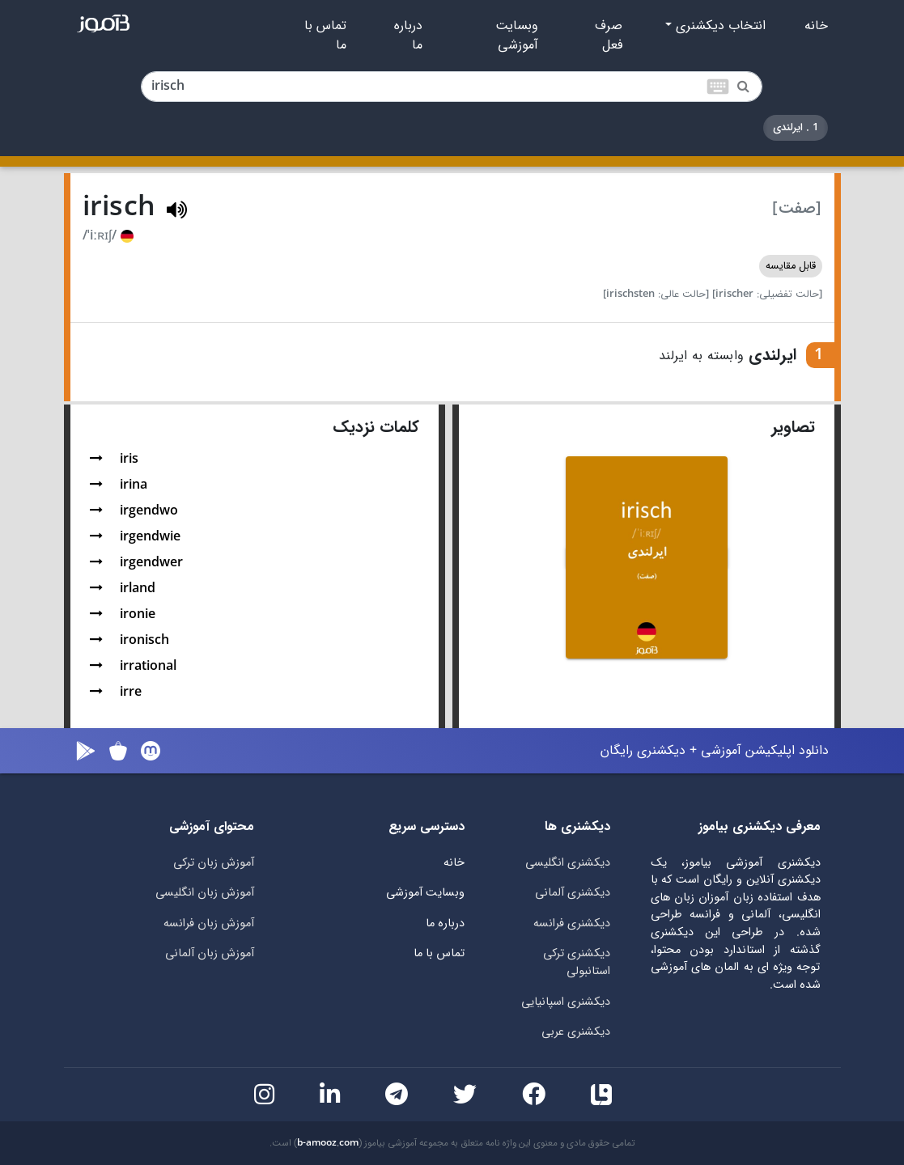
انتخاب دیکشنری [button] (719, 26)
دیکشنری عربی (575, 1032)
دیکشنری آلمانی (572, 892)
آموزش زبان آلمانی (209, 953)
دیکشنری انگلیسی (567, 863)
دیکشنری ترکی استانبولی (576, 962)
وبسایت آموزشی (516, 35)
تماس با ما (325, 35)
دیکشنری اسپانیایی (565, 1002)
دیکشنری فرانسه (571, 923)
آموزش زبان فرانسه (208, 923)
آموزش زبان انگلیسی (204, 892)
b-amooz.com (328, 1143)
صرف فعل (608, 35)
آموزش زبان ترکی (213, 863)
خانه (816, 26)
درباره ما (408, 35)
